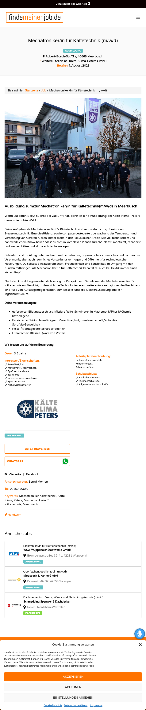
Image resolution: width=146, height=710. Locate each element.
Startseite (31, 90)
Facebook (32, 474)
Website (14, 474)
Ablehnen (73, 687)
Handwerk (14, 514)
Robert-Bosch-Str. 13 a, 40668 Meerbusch (74, 56)
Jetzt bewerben (37, 448)
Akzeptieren (73, 676)
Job (43, 90)
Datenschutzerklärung (76, 705)
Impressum (96, 705)
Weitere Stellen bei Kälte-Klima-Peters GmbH (73, 61)
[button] (140, 644)
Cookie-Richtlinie (53, 705)
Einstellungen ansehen (73, 697)
